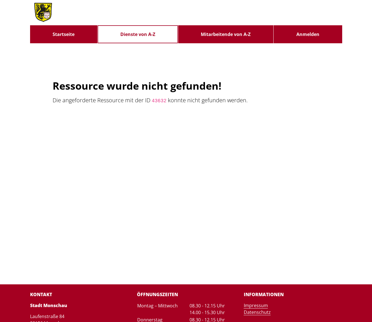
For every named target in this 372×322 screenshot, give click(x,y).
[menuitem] (64, 34)
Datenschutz (257, 312)
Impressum (256, 305)
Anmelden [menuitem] (307, 34)
